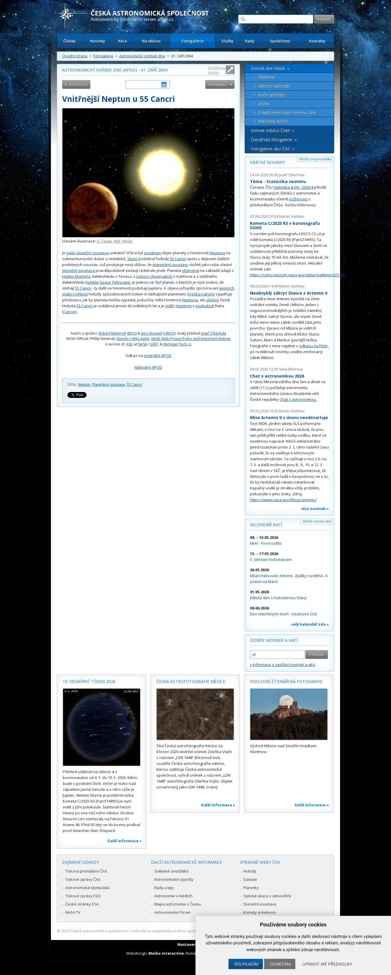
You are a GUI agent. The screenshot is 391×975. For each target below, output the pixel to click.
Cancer (69, 311)
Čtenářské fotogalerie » (274, 139)
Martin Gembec (292, 216)
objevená (190, 270)
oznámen (152, 252)
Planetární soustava (108, 384)
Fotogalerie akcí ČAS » (272, 149)
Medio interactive (166, 953)
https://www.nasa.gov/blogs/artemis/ (283, 499)
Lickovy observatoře (154, 276)
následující (217, 84)
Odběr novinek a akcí (274, 640)
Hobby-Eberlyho (76, 276)
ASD (129, 344)
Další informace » (124, 840)
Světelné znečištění (171, 871)
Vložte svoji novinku (315, 159)
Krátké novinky (267, 162)
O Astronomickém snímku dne (287, 112)
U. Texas (104, 241)
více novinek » (315, 508)
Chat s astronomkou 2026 (277, 376)
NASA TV (72, 912)
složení (212, 300)
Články (69, 41)
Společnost (280, 41)
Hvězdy (249, 871)
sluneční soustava (78, 270)
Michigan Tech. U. (177, 344)
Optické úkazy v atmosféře (267, 895)
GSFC (154, 344)
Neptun (84, 384)
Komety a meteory (259, 912)
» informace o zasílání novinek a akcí (282, 664)
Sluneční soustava (259, 904)
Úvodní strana (74, 56)
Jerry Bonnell (151, 333)
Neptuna (217, 252)
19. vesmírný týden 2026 (89, 681)
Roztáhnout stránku (217, 70)
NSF (117, 241)
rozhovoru (298, 199)
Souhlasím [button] (246, 964)
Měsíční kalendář (274, 86)
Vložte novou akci (317, 521)
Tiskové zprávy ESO (83, 895)
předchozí (78, 84)
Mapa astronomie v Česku (177, 904)
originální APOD (157, 355)
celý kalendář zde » (310, 624)
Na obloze (151, 41)
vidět (169, 305)
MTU (132, 333)
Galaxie (250, 879)
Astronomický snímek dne (142, 56)
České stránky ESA (82, 904)
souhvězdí (205, 305)
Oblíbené (266, 77)
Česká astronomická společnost (98, 931)
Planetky (251, 887)
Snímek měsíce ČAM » (272, 130)
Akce (122, 41)
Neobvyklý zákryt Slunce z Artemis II (288, 293)
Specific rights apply (133, 338)
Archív (264, 104)
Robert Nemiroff (112, 333)
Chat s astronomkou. (298, 399)
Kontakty (317, 41)
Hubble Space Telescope (108, 282)
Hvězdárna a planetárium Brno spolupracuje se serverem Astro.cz (190, 931)
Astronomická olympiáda (87, 887)
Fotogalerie (193, 41)
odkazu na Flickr (313, 345)
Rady (249, 41)
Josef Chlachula (213, 333)
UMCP (169, 333)
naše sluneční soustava (87, 252)
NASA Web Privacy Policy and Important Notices (191, 338)
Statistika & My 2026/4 (293, 187)
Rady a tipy (164, 887)
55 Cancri (178, 258)
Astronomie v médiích (173, 895)
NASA (127, 241)
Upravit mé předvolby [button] (327, 964)
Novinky (97, 41)
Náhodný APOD (148, 367)
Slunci (132, 258)
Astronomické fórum (172, 912)
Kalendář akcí (266, 524)
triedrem (184, 305)
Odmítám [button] (280, 964)
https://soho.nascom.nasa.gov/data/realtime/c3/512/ (297, 275)
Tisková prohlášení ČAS (86, 871)
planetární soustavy (170, 264)
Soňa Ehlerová (291, 369)
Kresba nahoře (201, 294)
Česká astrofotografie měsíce (190, 681)
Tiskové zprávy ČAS (82, 879)
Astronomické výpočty (173, 879)
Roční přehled (271, 95)
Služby (227, 41)
